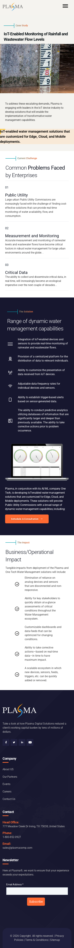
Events (6, 784)
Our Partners (10, 776)
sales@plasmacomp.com (17, 847)
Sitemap (55, 940)
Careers (7, 791)
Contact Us (9, 799)
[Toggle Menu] (65, 7)
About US (8, 769)
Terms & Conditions (36, 940)
